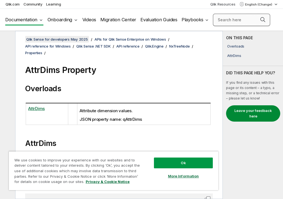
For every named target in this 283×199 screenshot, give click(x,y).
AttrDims (234, 55)
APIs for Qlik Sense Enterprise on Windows (130, 39)
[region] (113, 170)
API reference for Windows (48, 46)
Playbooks (192, 19)
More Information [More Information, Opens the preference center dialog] (183, 176)
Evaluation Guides (158, 19)
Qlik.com (13, 4)
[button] (263, 19)
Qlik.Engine (154, 46)
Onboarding (60, 19)
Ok (183, 163)
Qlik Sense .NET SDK (93, 46)
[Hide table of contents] (7, 39)
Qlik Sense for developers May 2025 (57, 39)
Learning (53, 4)
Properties (33, 53)
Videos (89, 19)
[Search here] (241, 20)
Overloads (235, 46)
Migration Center (118, 19)
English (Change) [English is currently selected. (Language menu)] (259, 4)
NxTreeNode (179, 46)
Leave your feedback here (253, 113)
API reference (128, 46)
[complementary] (253, 115)
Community (33, 4)
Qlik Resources (222, 4)
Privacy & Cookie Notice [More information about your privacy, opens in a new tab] (108, 181)
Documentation (21, 19)
